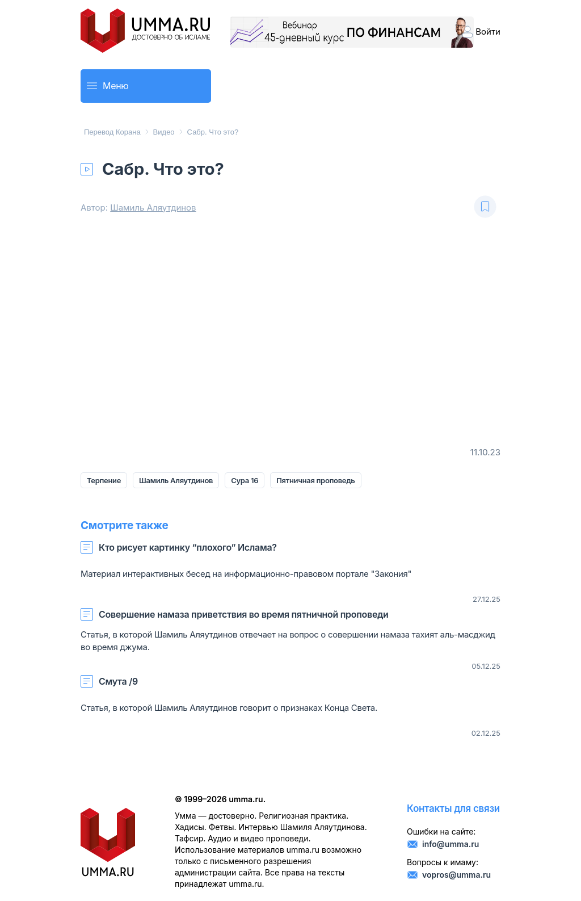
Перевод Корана (112, 132)
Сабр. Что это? (213, 132)
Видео (164, 132)
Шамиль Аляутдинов (153, 207)
